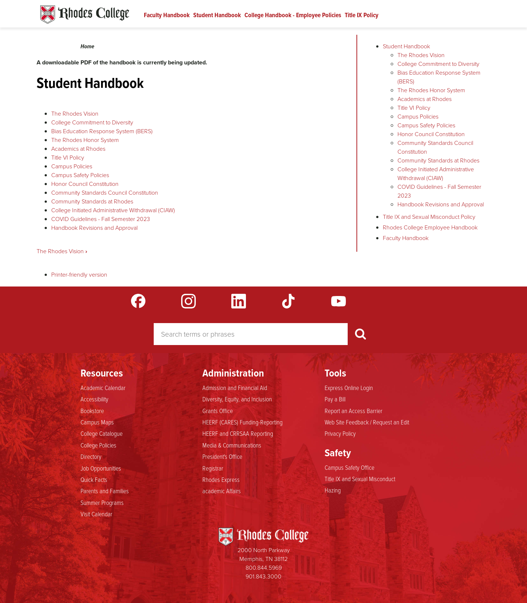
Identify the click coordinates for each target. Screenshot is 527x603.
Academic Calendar (103, 387)
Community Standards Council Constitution (104, 192)
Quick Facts (94, 479)
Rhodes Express (221, 479)
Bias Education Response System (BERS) (102, 131)
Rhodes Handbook (84, 14)
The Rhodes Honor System (85, 140)
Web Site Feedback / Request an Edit (367, 421)
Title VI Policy (67, 157)
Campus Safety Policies (80, 175)
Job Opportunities (101, 468)
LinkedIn (238, 301)
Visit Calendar (96, 513)
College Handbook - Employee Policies (292, 15)
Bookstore (92, 410)
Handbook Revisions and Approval (94, 228)
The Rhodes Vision (74, 113)
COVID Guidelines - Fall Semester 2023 (100, 219)
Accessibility (94, 398)
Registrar (212, 468)
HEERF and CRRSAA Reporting (237, 433)
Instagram (188, 301)
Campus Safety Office (349, 467)
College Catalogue (102, 433)
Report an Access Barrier (353, 410)
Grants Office (217, 410)
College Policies (98, 445)
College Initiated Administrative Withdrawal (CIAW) (113, 210)
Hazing (333, 490)
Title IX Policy (361, 15)
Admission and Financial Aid (234, 387)
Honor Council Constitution (85, 184)
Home (87, 46)
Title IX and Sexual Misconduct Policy (429, 217)
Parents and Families (105, 490)
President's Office (222, 456)
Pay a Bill (335, 398)
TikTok (288, 301)
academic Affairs (221, 490)
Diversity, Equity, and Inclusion (237, 398)
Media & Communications (231, 445)
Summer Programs (102, 502)
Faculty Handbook (167, 15)
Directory (91, 456)
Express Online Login (349, 387)
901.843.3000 (263, 576)
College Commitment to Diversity (92, 122)
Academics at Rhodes (78, 149)
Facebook (138, 301)
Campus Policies (71, 166)
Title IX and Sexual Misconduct (360, 478)
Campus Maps (97, 421)
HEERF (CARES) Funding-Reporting (242, 421)
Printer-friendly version (79, 274)
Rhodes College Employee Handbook (430, 227)
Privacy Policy (340, 433)
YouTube (338, 301)
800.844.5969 (264, 567)
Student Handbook (217, 15)
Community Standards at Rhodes (92, 201)
